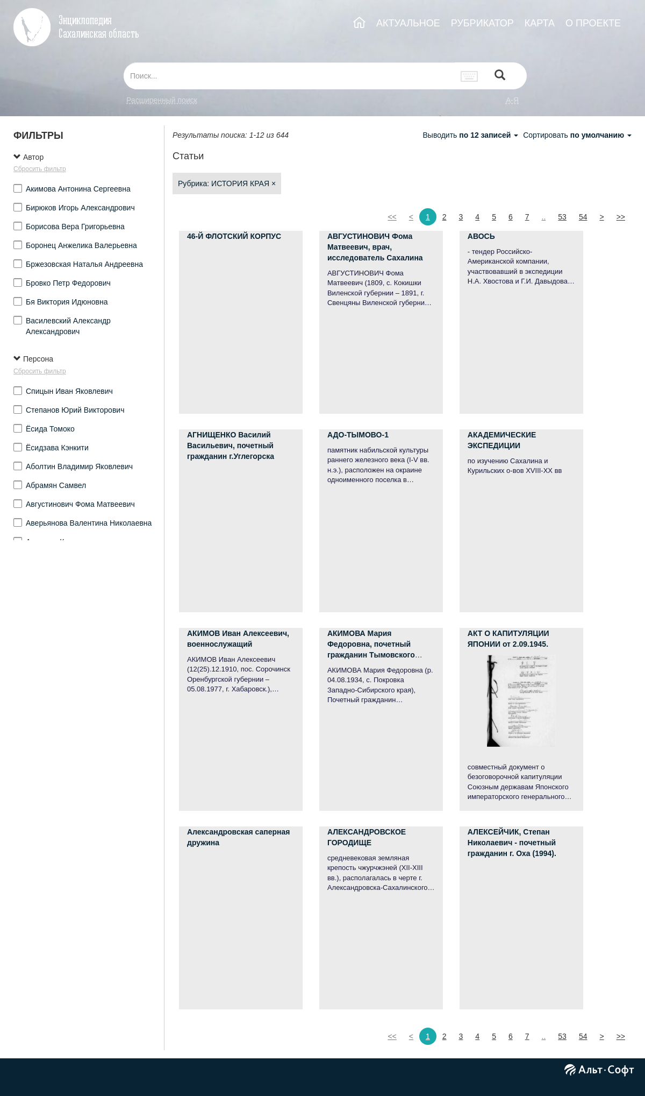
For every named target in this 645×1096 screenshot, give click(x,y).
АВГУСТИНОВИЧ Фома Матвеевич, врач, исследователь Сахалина (375, 247)
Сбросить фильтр (39, 169)
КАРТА (540, 23)
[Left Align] (500, 76)
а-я (512, 100)
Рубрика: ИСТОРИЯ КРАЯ (227, 183)
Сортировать (577, 135)
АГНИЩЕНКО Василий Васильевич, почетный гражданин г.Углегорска (230, 445)
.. (544, 217)
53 (562, 217)
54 (583, 217)
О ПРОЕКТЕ (593, 23)
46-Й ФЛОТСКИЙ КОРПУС (234, 236)
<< (392, 217)
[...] (289, 75)
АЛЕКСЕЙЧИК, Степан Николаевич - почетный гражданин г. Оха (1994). (512, 843)
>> (621, 217)
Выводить (471, 135)
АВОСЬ (481, 236)
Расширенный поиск (161, 100)
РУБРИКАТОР (482, 23)
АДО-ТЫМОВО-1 (358, 434)
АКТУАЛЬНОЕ (408, 23)
